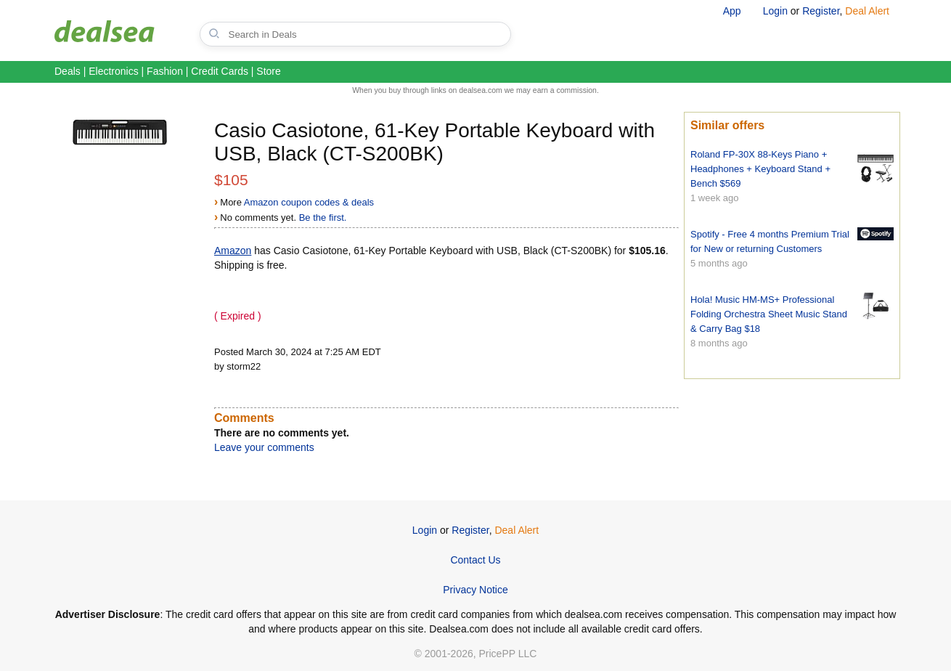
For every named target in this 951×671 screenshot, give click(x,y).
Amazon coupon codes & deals (309, 202)
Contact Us (475, 560)
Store (268, 71)
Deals (67, 71)
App (732, 11)
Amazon (232, 250)
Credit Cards (219, 71)
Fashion (165, 71)
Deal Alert (867, 11)
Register (820, 11)
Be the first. (323, 217)
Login (775, 11)
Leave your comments (264, 447)
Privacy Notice (475, 589)
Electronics (113, 71)
